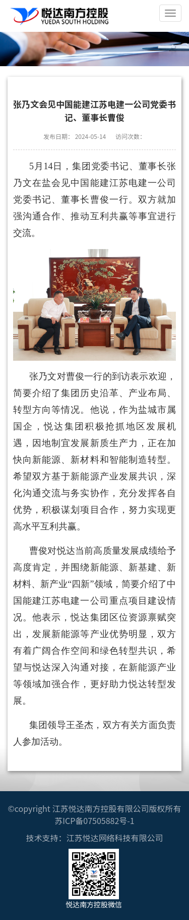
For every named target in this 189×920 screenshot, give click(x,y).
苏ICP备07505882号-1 (94, 820)
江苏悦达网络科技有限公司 (114, 838)
